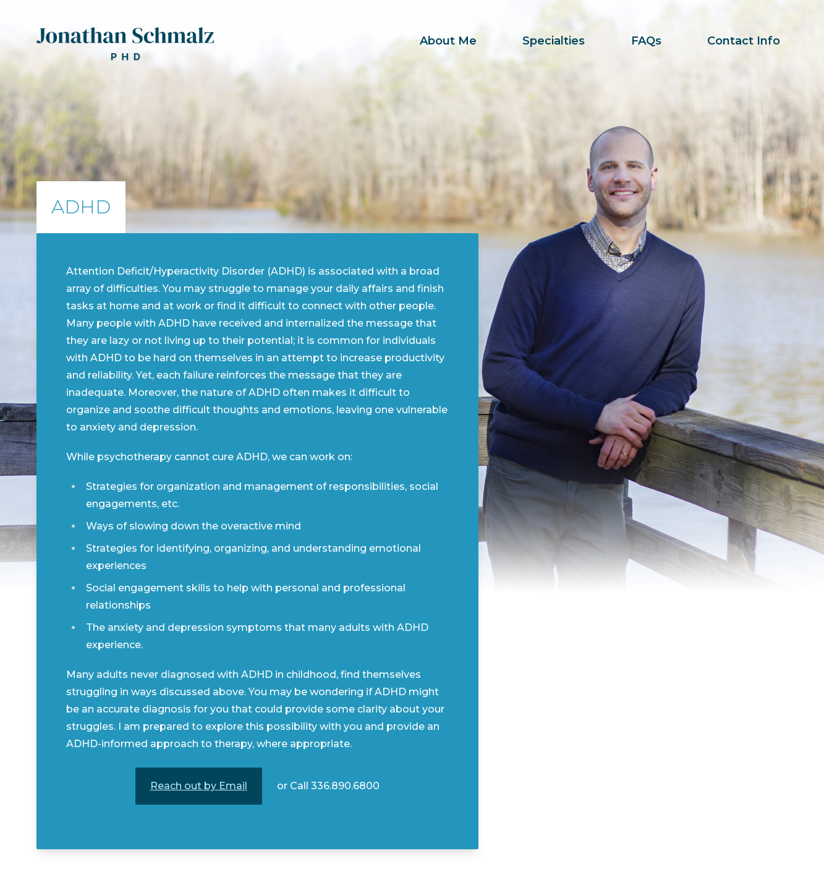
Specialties (553, 41)
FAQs (646, 41)
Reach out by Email (198, 786)
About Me (448, 41)
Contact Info (743, 41)
